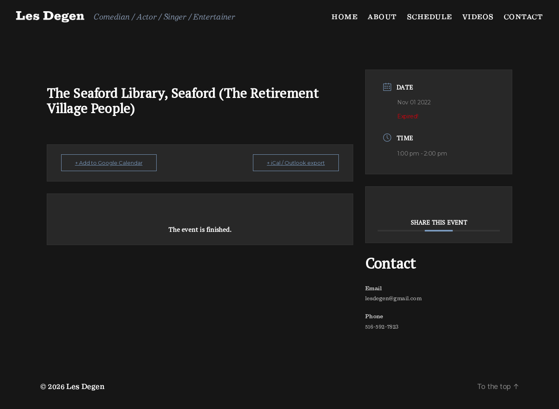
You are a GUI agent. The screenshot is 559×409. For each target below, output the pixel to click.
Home (345, 16)
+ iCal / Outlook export (296, 163)
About (382, 16)
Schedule (429, 16)
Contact (523, 16)
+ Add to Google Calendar (109, 163)
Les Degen (85, 386)
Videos (478, 16)
